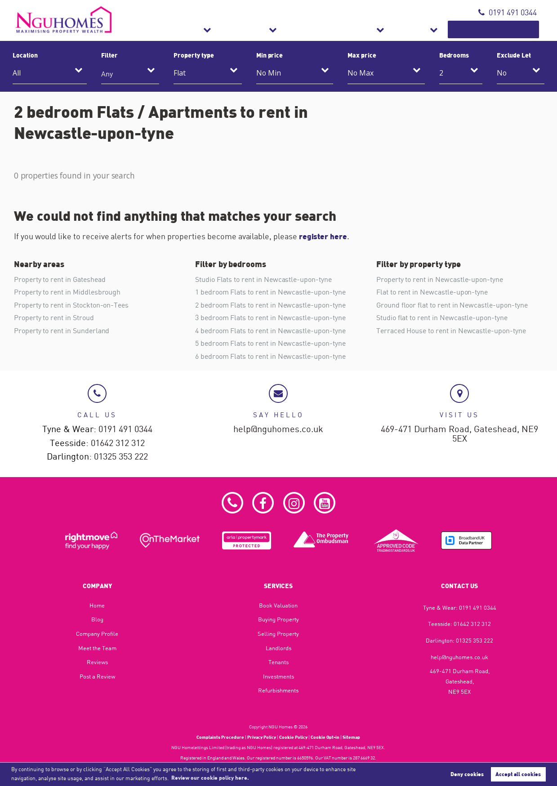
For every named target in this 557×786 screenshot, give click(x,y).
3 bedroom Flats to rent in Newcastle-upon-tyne (270, 317)
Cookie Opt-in (325, 736)
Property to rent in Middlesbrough (67, 291)
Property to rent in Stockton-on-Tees (71, 304)
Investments (278, 675)
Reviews (97, 661)
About (441, 29)
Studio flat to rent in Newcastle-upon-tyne (442, 317)
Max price (362, 55)
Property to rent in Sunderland (61, 329)
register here (324, 236)
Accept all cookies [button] (518, 774)
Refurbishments (378, 29)
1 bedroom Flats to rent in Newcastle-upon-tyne (270, 291)
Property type (194, 55)
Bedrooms (454, 55)
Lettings (311, 29)
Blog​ (97, 618)
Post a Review (97, 675)
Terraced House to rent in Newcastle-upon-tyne (451, 329)
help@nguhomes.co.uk (278, 428)
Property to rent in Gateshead (59, 279)
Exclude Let (514, 55)
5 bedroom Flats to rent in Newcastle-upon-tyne (270, 342)
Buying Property (278, 618)
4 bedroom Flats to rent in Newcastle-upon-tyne (270, 329)
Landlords (278, 647)
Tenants (278, 661)
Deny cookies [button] (467, 774)
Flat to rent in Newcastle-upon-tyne (432, 291)
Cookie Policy (293, 736)
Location (25, 55)
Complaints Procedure (220, 736)
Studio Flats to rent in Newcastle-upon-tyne (263, 279)
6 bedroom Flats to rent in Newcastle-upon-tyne (270, 355)
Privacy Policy (261, 736)
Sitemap (351, 736)
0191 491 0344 (507, 12)
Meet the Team (97, 647)
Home (97, 604)
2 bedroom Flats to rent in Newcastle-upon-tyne (270, 304)
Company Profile (97, 633)
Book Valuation (506, 29)
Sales (264, 29)
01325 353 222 (121, 456)
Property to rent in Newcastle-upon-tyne (439, 279)
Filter (109, 55)
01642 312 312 (118, 442)
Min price (269, 55)
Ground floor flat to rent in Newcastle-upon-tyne (451, 304)
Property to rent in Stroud (54, 317)
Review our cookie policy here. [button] (210, 777)
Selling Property (278, 633)
